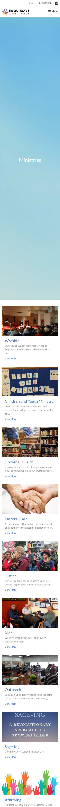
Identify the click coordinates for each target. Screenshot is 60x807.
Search (32, 3)
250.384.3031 (46, 3)
